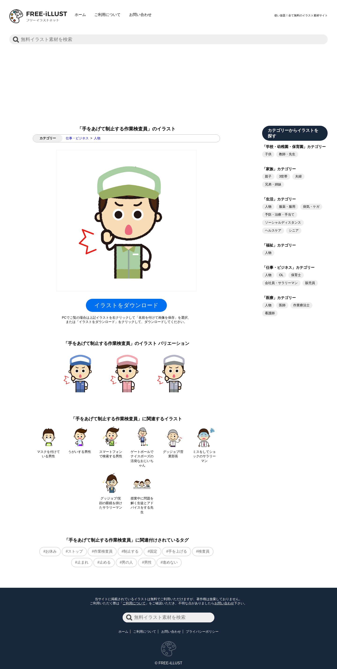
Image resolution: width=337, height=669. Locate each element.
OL (281, 275)
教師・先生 (287, 154)
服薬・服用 (287, 206)
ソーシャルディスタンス (283, 222)
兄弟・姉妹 (273, 184)
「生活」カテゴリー (279, 199)
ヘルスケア (273, 230)
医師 (282, 305)
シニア (294, 230)
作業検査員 (103, 551)
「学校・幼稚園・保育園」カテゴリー (294, 147)
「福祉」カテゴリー (279, 245)
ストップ (75, 551)
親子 (268, 176)
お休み (51, 551)
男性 (148, 562)
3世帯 (283, 176)
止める (105, 562)
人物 (97, 138)
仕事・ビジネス (77, 138)
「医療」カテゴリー (279, 298)
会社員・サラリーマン (281, 283)
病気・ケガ (311, 206)
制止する (131, 551)
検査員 (203, 551)
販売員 (310, 283)
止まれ (82, 562)
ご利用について (107, 15)
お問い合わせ (140, 15)
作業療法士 (301, 305)
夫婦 (298, 176)
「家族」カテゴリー (279, 169)
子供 (268, 154)
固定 (153, 551)
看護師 (270, 313)
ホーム (80, 15)
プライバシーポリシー (202, 631)
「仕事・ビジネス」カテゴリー (288, 268)
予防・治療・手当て (279, 214)
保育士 (296, 275)
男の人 (127, 562)
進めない (170, 562)
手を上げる (177, 551)
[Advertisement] (168, 81)
